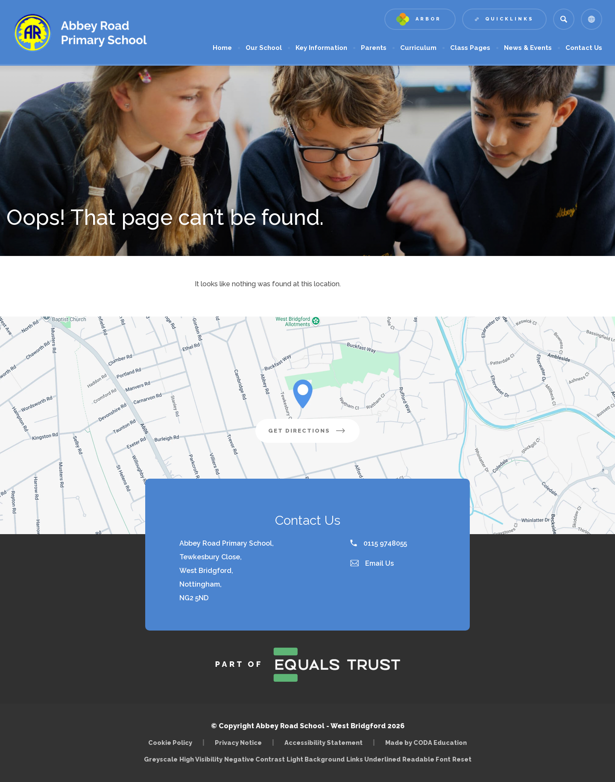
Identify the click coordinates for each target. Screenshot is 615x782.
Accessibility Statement (323, 742)
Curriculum (418, 48)
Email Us (372, 563)
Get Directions (307, 430)
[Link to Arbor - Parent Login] (420, 19)
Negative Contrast (254, 759)
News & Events (528, 48)
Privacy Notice (238, 742)
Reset (462, 759)
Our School (264, 48)
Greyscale (161, 759)
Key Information (321, 48)
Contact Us (583, 48)
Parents (374, 48)
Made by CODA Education (426, 742)
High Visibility (201, 759)
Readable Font (426, 759)
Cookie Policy (170, 742)
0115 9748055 (378, 543)
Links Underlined (373, 759)
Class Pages (470, 48)
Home (222, 48)
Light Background (316, 759)
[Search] (563, 19)
